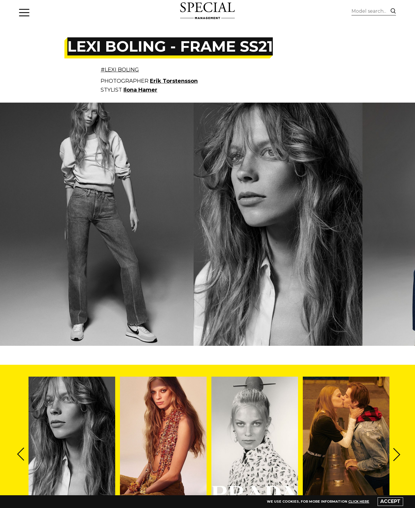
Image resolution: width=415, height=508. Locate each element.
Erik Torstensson (174, 81)
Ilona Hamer (140, 90)
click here (358, 501)
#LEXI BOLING (120, 69)
